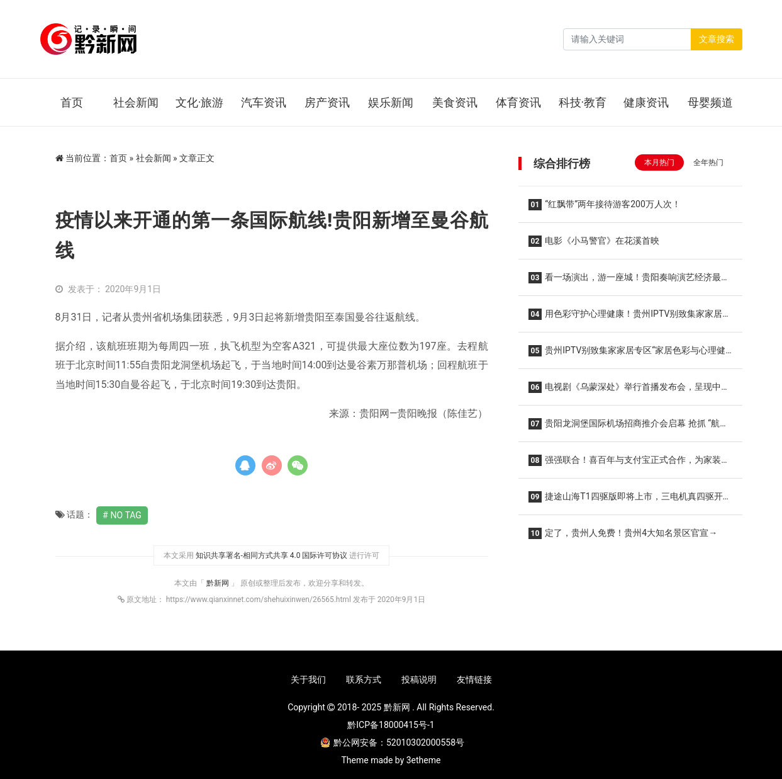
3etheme (423, 760)
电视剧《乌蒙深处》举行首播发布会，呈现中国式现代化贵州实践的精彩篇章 (629, 391)
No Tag (126, 515)
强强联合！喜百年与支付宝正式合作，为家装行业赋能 (629, 464)
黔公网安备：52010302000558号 (392, 742)
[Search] (627, 39)
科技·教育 (583, 102)
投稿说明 (419, 679)
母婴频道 (710, 102)
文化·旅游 (200, 102)
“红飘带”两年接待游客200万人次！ (604, 204)
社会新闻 (136, 102)
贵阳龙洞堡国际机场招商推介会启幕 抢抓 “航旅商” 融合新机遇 (628, 427)
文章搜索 (716, 39)
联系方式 (363, 679)
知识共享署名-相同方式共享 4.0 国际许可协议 (272, 555)
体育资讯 (518, 102)
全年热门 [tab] (708, 162)
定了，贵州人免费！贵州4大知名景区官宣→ (623, 533)
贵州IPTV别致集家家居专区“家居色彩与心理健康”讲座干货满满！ (627, 354)
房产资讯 (327, 102)
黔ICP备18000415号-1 (390, 725)
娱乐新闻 (390, 102)
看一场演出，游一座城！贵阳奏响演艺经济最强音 (629, 281)
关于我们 (308, 679)
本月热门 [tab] (659, 162)
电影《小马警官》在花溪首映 (594, 241)
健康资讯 (646, 102)
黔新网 (218, 583)
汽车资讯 (263, 102)
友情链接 (474, 679)
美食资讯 (455, 102)
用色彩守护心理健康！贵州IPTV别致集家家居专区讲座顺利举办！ (630, 318)
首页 (71, 102)
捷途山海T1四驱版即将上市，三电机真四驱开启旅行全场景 (630, 500)
